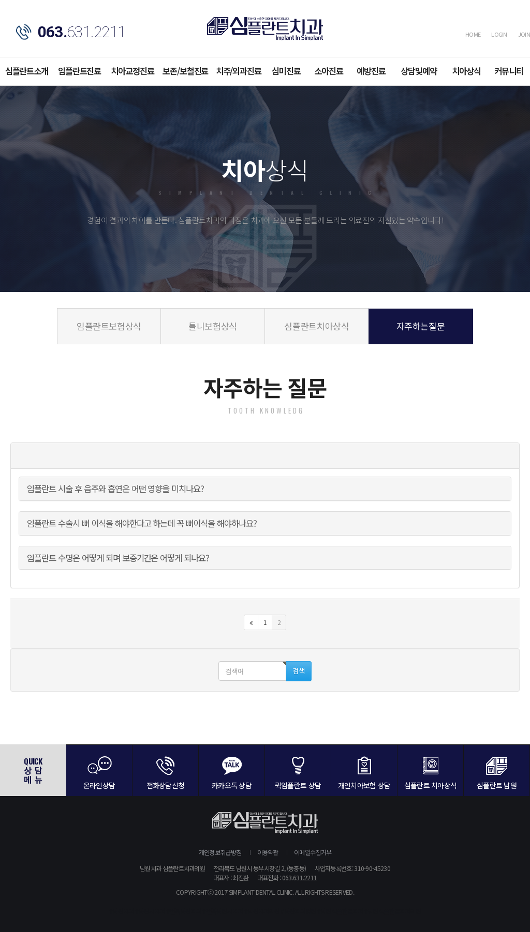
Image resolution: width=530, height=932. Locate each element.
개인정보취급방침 (220, 852)
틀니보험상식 (212, 325)
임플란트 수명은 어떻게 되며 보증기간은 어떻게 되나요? (118, 558)
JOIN (524, 34)
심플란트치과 (265, 28)
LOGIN (499, 34)
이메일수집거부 (312, 852)
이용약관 (267, 852)
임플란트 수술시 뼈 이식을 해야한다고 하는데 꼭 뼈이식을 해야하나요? (141, 523)
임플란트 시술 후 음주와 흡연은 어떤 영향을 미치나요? (115, 488)
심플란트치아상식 (316, 325)
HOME (472, 34)
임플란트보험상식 (109, 325)
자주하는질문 (420, 325)
